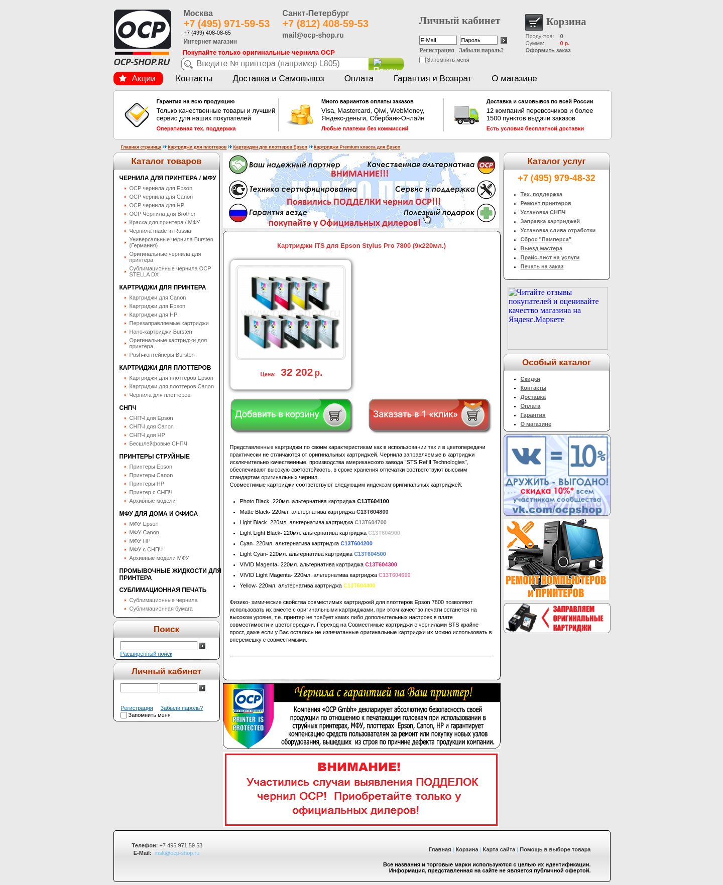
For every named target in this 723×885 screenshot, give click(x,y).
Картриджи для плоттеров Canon (172, 386)
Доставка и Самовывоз (278, 78)
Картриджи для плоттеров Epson (270, 147)
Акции (137, 78)
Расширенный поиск (146, 654)
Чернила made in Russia (160, 231)
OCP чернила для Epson (161, 188)
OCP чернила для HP (157, 205)
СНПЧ (128, 407)
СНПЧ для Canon (152, 426)
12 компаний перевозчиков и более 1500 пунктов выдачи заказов (546, 114)
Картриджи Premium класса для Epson (357, 147)
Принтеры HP (147, 484)
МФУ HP (140, 541)
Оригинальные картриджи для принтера (168, 343)
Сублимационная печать (163, 590)
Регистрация (437, 50)
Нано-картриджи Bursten (161, 332)
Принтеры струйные (154, 456)
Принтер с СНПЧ (151, 492)
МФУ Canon (144, 532)
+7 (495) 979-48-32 (556, 178)
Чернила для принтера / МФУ (167, 178)
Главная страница (141, 147)
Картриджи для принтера (162, 287)
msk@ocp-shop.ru (177, 853)
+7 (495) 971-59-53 (227, 23)
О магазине (514, 78)
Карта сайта (499, 849)
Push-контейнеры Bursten (162, 355)
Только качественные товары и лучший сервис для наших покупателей (216, 114)
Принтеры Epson (151, 467)
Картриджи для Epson (158, 306)
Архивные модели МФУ (159, 558)
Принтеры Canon (151, 475)
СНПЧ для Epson (151, 418)
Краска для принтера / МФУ (165, 222)
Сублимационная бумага (161, 609)
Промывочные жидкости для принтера (170, 574)
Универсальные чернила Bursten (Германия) (171, 242)
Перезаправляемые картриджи (169, 323)
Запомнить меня (448, 60)
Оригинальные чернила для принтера (165, 257)
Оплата (359, 78)
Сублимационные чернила (164, 600)
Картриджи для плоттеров (197, 147)
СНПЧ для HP (147, 435)
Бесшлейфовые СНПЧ (159, 443)
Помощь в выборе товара (555, 849)
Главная (440, 849)
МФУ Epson (144, 524)
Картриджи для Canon (158, 297)
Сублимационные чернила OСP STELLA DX (170, 271)
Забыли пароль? (481, 50)
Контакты (194, 78)
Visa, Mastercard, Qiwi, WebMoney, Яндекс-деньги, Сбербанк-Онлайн (381, 114)
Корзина (467, 849)
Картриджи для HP (154, 315)
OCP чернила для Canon (161, 197)
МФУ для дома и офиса (158, 513)
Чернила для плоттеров (160, 395)
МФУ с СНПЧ (146, 549)
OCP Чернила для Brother (163, 214)
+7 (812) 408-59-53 (325, 23)
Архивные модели (153, 501)
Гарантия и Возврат (432, 78)
